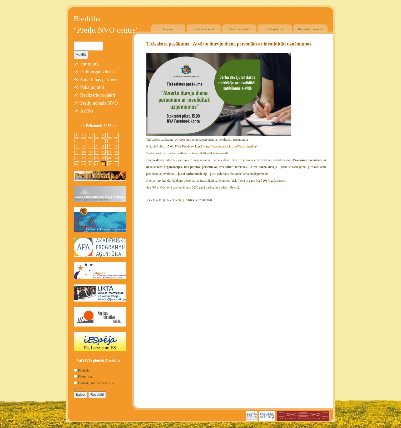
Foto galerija (275, 29)
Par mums (90, 64)
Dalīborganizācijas (98, 71)
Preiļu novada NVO (99, 103)
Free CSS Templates (316, 424)
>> (114, 126)
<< (83, 126)
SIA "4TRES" (284, 424)
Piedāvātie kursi (204, 29)
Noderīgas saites (239, 29)
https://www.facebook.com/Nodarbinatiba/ (230, 146)
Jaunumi (168, 29)
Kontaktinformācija (310, 29)
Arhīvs (86, 111)
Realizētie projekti (97, 95)
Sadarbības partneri (98, 79)
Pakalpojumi (92, 87)
